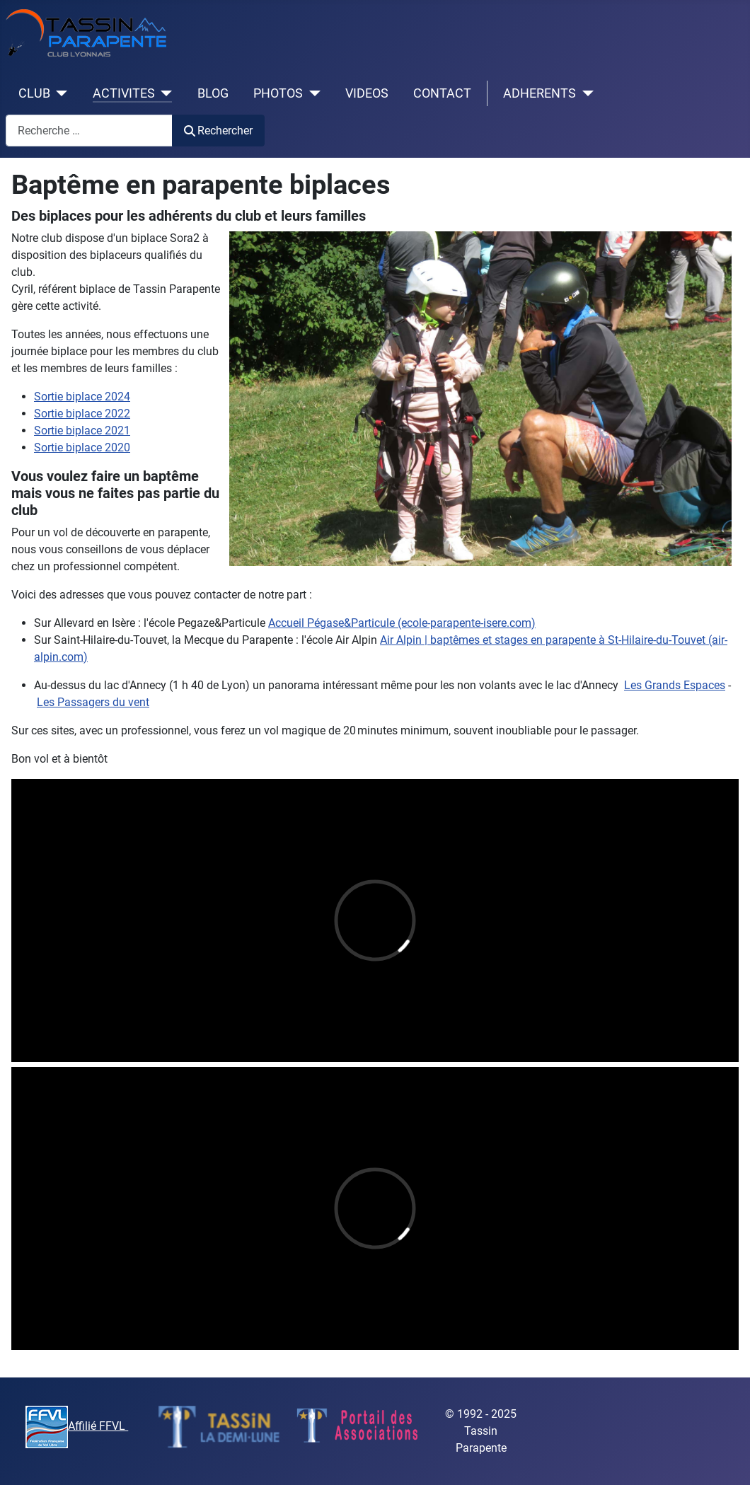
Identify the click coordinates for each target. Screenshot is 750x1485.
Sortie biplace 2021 (82, 430)
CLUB (34, 93)
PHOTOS (278, 93)
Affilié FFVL (76, 1426)
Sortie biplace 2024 (82, 396)
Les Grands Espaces (674, 685)
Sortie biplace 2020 (82, 447)
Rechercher (218, 130)
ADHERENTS (539, 93)
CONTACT (442, 93)
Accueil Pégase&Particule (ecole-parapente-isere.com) (402, 623)
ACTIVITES (124, 93)
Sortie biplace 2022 (82, 413)
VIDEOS (366, 93)
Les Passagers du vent (93, 702)
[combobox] (89, 130)
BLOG (213, 93)
